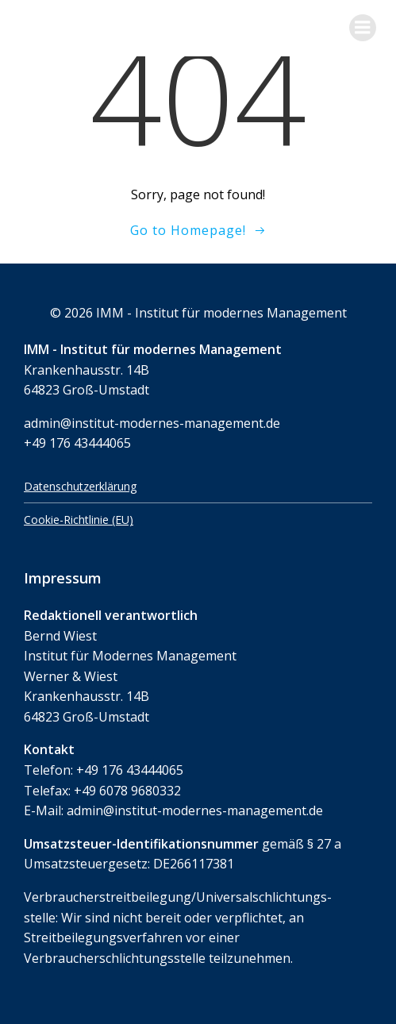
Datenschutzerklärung (80, 486)
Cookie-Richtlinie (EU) (78, 519)
